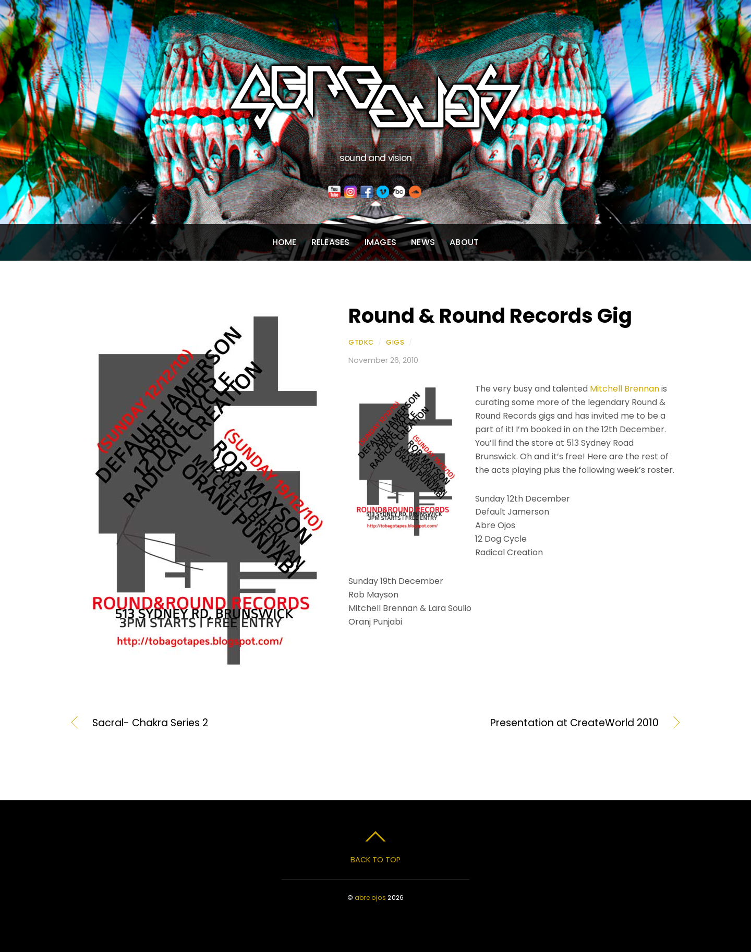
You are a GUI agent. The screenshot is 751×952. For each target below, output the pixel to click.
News (423, 242)
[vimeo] (383, 192)
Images (380, 242)
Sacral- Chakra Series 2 (150, 723)
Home (284, 242)
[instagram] (350, 192)
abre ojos (370, 897)
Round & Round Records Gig (490, 315)
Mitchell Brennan (624, 389)
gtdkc (361, 342)
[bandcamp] (399, 192)
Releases (330, 242)
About (464, 242)
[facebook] (366, 192)
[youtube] (334, 192)
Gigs (395, 342)
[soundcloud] (415, 192)
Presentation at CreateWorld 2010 (526, 723)
